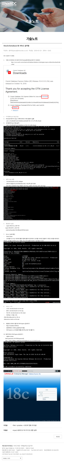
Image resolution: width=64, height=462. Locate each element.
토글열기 (61, 4)
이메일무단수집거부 (27, 446)
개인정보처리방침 (7, 446)
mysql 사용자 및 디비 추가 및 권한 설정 (25, 430)
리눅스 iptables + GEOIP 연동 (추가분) (25, 425)
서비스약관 (16, 446)
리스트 (58, 437)
